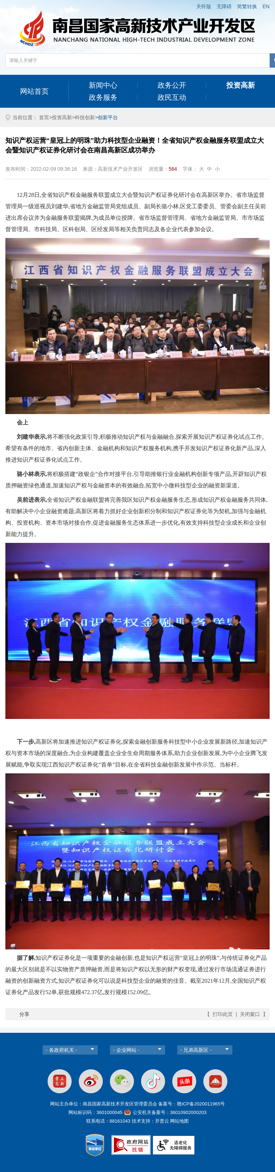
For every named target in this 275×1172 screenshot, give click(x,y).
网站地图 (179, 1121)
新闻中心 (103, 85)
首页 (44, 117)
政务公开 (172, 85)
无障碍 (224, 6)
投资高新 (240, 85)
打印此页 (223, 1014)
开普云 (162, 1121)
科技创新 (85, 117)
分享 (24, 1014)
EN (265, 6)
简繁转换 (247, 6)
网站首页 (34, 91)
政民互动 (172, 97)
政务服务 (103, 97)
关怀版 (203, 6)
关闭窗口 (250, 1014)
